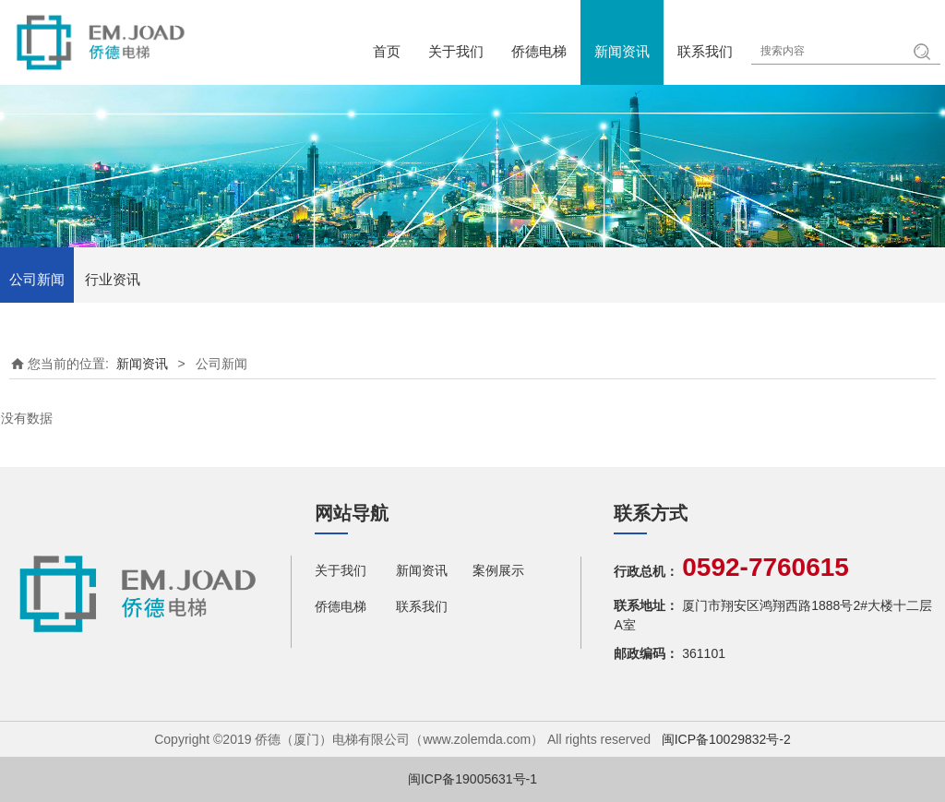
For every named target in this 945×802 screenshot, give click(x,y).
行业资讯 (112, 279)
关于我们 (456, 51)
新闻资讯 (622, 51)
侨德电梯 (539, 51)
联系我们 (705, 51)
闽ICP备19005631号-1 (472, 779)
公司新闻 (37, 279)
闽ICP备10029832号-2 (726, 739)
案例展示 (498, 570)
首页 (387, 51)
